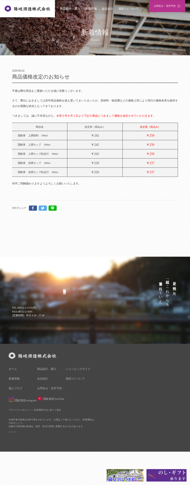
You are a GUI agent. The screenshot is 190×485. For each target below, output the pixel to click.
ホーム (13, 402)
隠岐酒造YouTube (50, 432)
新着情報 (91, 8)
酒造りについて (128, 8)
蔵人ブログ (15, 422)
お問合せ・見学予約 (49, 422)
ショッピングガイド (78, 402)
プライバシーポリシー (20, 443)
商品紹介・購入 (70, 8)
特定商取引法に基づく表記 (47, 443)
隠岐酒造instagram (22, 432)
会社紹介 (107, 8)
